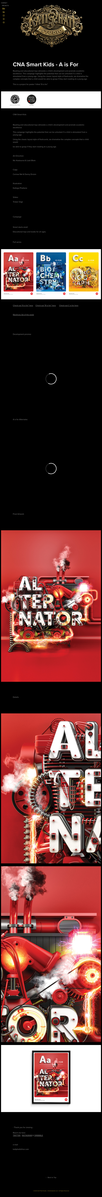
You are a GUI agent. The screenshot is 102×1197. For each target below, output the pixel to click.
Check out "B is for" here (45, 305)
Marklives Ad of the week (23, 314)
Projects (5, 6)
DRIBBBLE (38, 1135)
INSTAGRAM (27, 1135)
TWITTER (16, 1135)
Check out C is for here (68, 305)
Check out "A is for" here (23, 305)
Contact (4, 3)
